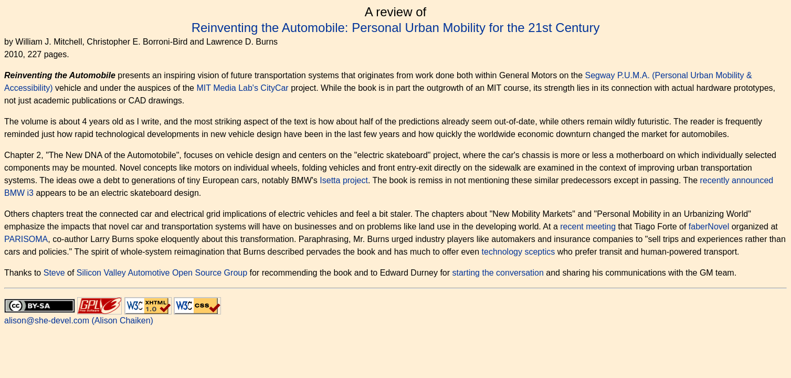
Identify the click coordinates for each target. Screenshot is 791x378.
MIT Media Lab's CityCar (242, 87)
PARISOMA (26, 239)
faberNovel (709, 226)
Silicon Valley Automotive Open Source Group (162, 272)
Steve (54, 272)
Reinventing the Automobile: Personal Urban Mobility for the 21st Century (396, 27)
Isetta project (344, 180)
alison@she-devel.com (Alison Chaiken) (78, 320)
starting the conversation (498, 272)
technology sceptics (518, 251)
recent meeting (588, 226)
